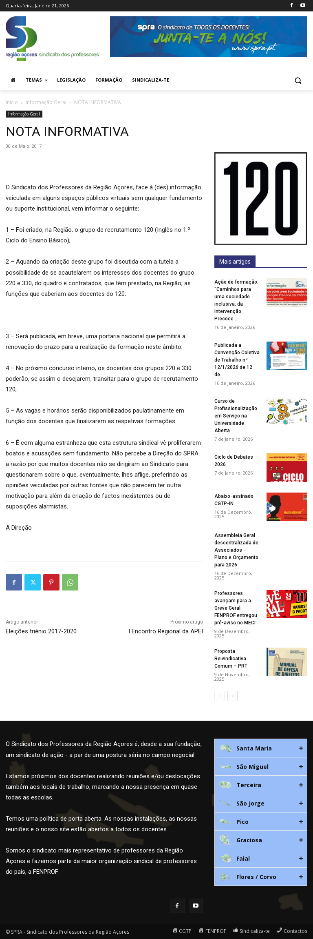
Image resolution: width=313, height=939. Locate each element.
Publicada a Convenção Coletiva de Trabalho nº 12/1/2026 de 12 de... (237, 359)
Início (12, 102)
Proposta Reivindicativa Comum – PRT (230, 658)
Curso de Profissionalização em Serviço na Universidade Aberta (235, 415)
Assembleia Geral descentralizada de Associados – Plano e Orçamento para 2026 (236, 550)
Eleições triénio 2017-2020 (41, 631)
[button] (297, 80)
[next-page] (232, 696)
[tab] (260, 748)
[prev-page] (219, 696)
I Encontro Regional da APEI (165, 631)
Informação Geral (46, 102)
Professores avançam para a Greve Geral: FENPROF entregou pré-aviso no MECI (235, 608)
